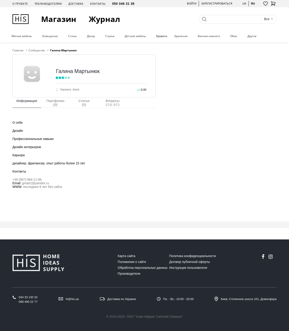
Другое (251, 36)
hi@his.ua (72, 299)
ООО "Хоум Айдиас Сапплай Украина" (154, 316)
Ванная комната (209, 36)
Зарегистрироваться (216, 3)
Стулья (109, 36)
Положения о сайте (132, 262)
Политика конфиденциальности (192, 256)
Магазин (58, 19)
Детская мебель (135, 36)
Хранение (181, 36)
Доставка (75, 4)
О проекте (20, 4)
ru (253, 3)
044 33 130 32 (28, 297)
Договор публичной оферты (189, 262)
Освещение (50, 36)
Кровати (161, 36)
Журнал (104, 19)
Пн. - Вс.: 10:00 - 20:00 (178, 299)
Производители (129, 273)
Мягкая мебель (22, 36)
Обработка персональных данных (143, 268)
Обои (233, 36)
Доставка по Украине (121, 299)
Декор (91, 36)
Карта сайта (126, 256)
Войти (191, 3)
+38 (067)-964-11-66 (27, 179)
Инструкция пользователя (188, 268)
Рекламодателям (48, 4)
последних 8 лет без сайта (42, 187)
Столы (72, 36)
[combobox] (268, 19)
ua (244, 3)
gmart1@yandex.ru (35, 183)
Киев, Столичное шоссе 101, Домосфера (249, 299)
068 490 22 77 (28, 301)
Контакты (97, 4)
